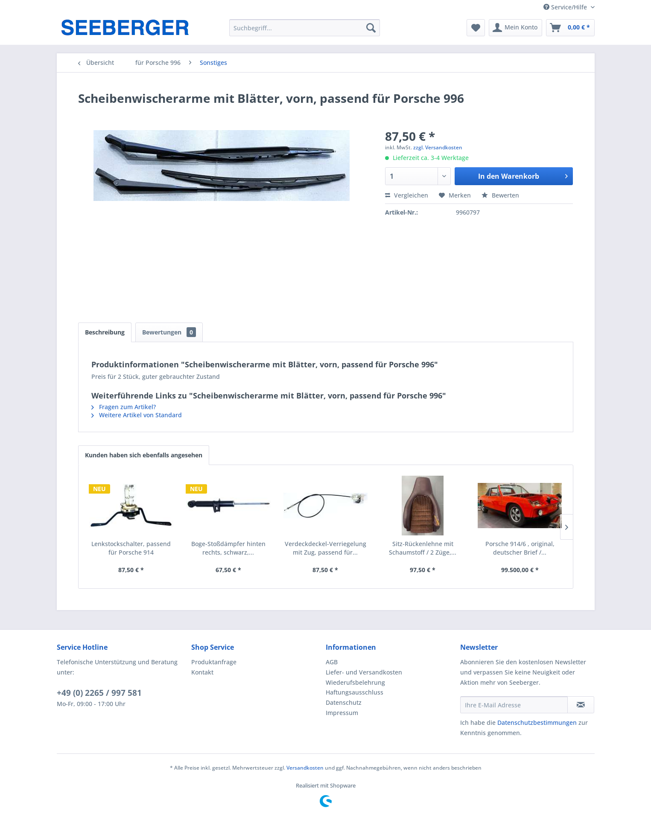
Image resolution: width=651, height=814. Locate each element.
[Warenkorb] (570, 27)
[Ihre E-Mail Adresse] (514, 704)
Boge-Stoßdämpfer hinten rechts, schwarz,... (228, 548)
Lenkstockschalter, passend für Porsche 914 (131, 548)
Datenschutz (344, 702)
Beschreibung (105, 332)
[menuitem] (304, 27)
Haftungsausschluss (354, 692)
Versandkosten (305, 767)
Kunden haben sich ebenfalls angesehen (143, 455)
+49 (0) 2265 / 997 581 (99, 692)
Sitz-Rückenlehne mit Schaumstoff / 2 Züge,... (422, 548)
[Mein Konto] (515, 27)
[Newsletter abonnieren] (580, 704)
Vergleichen (406, 195)
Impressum (342, 713)
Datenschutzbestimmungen (537, 722)
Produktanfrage (213, 662)
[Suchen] (371, 27)
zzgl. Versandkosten (437, 147)
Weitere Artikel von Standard (136, 415)
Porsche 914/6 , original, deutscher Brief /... (520, 548)
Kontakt (202, 672)
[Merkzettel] (476, 27)
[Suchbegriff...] (304, 27)
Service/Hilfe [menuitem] (566, 7)
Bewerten (500, 195)
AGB (332, 662)
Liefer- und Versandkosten (364, 672)
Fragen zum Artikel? (123, 407)
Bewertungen (169, 332)
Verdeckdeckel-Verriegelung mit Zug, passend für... (325, 548)
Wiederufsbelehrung (355, 682)
